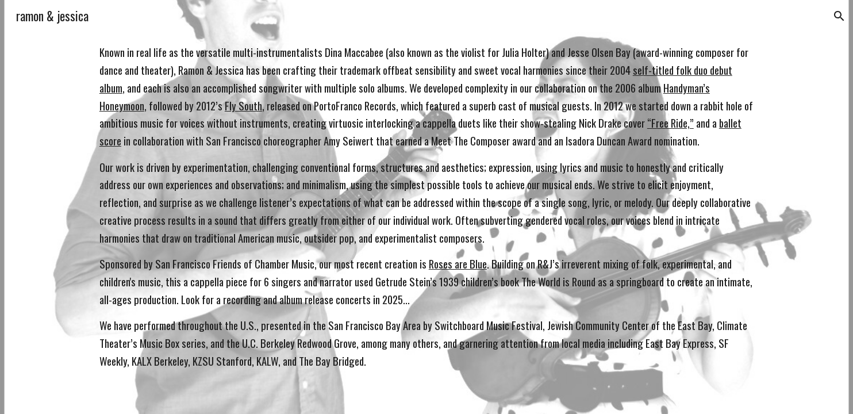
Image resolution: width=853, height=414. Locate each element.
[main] (426, 206)
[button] (839, 16)
